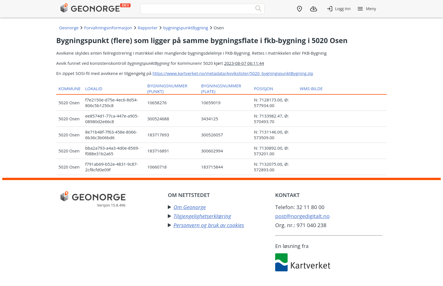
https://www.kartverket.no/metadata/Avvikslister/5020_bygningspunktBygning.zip (233, 73)
